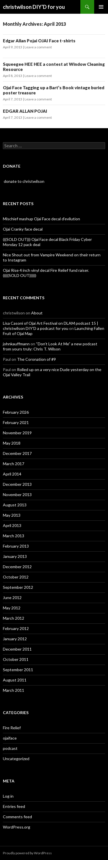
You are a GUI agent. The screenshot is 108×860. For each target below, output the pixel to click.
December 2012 (17, 566)
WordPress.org (16, 827)
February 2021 (16, 422)
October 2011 (16, 659)
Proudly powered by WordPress (27, 853)
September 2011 (18, 669)
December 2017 (17, 453)
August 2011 (14, 679)
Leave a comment (38, 47)
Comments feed (17, 816)
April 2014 (12, 473)
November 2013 (17, 494)
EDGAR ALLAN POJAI (25, 111)
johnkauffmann (16, 343)
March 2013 (13, 535)
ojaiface (10, 738)
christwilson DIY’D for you (34, 7)
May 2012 (11, 607)
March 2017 (13, 463)
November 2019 (17, 432)
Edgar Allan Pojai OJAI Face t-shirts (39, 40)
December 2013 (17, 484)
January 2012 (15, 638)
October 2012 (16, 576)
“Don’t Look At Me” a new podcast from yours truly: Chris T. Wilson (50, 346)
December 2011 (17, 649)
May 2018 (11, 443)
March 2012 (13, 618)
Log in (8, 796)
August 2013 (14, 504)
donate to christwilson (23, 181)
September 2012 (18, 587)
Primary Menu (101, 7)
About (37, 312)
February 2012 (16, 628)
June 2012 (12, 597)
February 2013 (16, 546)
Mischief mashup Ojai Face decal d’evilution (41, 218)
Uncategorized (16, 758)
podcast (10, 748)
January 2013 (15, 556)
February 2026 (16, 412)
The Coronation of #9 (36, 359)
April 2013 (12, 525)
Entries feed (14, 806)
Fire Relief (12, 727)
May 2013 (11, 515)
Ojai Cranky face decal (23, 229)
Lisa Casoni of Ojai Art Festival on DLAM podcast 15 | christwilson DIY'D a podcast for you (50, 326)
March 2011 (13, 690)
